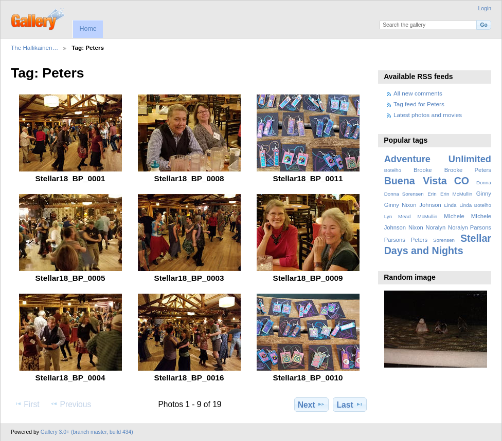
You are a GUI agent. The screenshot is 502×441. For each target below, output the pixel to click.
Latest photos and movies (427, 114)
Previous (70, 404)
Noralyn (436, 227)
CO (461, 180)
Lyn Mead (397, 216)
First (26, 404)
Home (87, 28)
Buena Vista (415, 180)
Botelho (392, 170)
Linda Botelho (475, 205)
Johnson (430, 205)
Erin (431, 194)
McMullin (428, 216)
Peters (419, 240)
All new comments (417, 93)
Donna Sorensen (404, 194)
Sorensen (444, 240)
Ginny (483, 193)
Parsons (394, 240)
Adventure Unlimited (437, 159)
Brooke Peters (467, 170)
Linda (450, 205)
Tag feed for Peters (418, 104)
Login (484, 8)
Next (311, 404)
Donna (483, 182)
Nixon (415, 227)
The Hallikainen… (34, 47)
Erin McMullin (456, 194)
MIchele (454, 216)
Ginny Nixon (400, 205)
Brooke (423, 170)
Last (350, 404)
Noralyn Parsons (469, 227)
